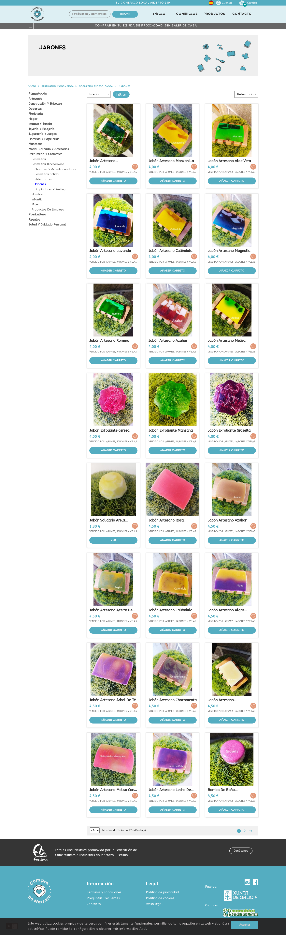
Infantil (37, 199)
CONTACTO (242, 14)
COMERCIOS (187, 14)
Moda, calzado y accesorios (49, 149)
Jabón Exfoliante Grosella (229, 430)
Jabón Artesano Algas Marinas (226, 610)
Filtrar (121, 94)
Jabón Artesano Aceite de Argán (110, 610)
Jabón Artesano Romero (109, 340)
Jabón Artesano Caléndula (170, 251)
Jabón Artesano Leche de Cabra (170, 790)
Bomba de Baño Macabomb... (221, 790)
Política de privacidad (162, 892)
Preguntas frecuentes (103, 898)
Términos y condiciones (104, 892)
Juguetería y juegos (43, 134)
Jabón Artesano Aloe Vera (229, 161)
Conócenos (241, 850)
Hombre (37, 194)
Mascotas (35, 144)
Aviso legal (154, 904)
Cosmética (39, 159)
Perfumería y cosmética (46, 154)
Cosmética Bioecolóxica (48, 164)
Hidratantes (43, 179)
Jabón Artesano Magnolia (229, 251)
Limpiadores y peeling (50, 189)
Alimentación (38, 93)
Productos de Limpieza (48, 209)
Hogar (33, 119)
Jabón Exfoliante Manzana (171, 430)
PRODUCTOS (214, 14)
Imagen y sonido (40, 124)
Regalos (34, 219)
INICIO (159, 14)
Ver (113, 540)
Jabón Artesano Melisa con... (113, 790)
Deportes (35, 109)
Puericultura (37, 214)
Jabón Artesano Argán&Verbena (102, 161)
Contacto (94, 904)
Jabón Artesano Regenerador (221, 700)
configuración (84, 929)
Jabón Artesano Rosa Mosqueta (166, 520)
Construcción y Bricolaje (45, 103)
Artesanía (35, 99)
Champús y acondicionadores (55, 169)
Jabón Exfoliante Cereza (109, 430)
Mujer (35, 204)
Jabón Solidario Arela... (108, 520)
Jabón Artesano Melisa (226, 340)
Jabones (40, 184)
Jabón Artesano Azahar (168, 340)
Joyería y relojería (41, 129)
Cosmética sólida (47, 174)
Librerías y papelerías (44, 139)
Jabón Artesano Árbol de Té (112, 700)
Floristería (36, 114)
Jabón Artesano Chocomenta (173, 700)
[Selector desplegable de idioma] (211, 3)
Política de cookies (160, 898)
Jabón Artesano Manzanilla (171, 161)
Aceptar (244, 925)
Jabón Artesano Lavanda (110, 251)
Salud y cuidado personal (47, 224)
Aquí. (143, 929)
